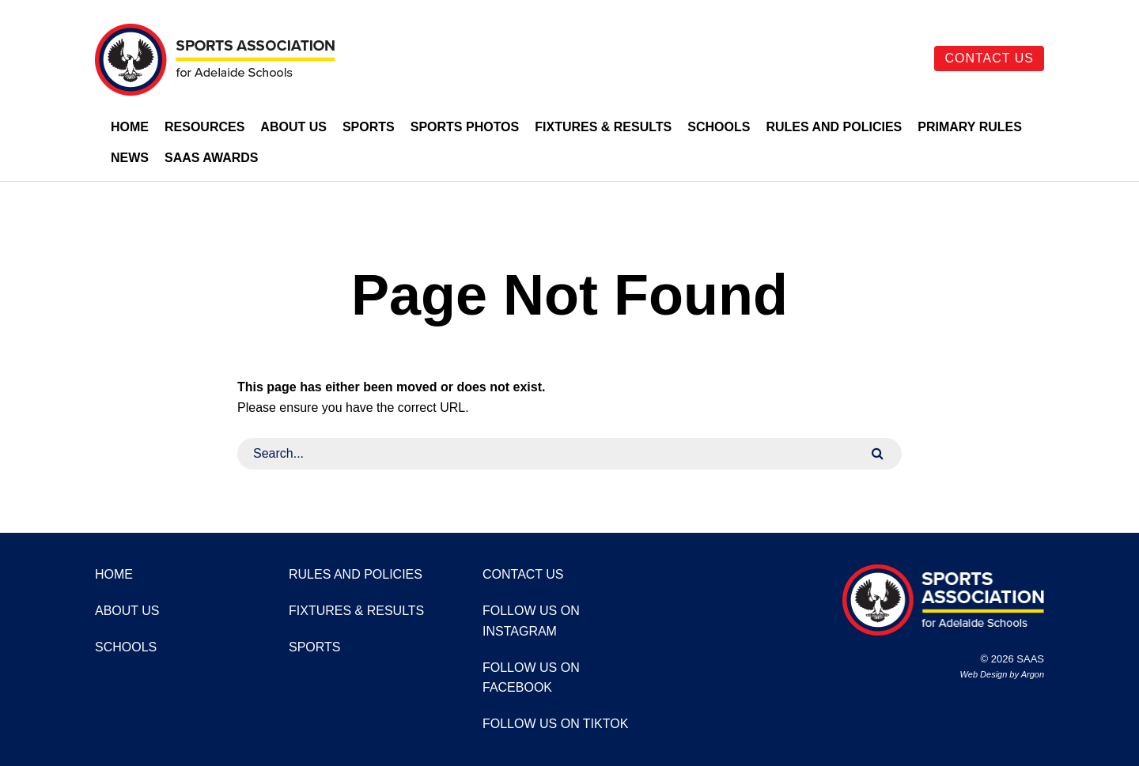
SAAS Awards (212, 157)
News (130, 157)
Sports (368, 127)
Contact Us (989, 58)
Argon (1032, 674)
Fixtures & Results (603, 127)
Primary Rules (970, 127)
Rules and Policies (834, 127)
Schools (718, 127)
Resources (204, 127)
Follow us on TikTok (555, 723)
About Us (293, 127)
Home (130, 127)
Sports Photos (465, 127)
